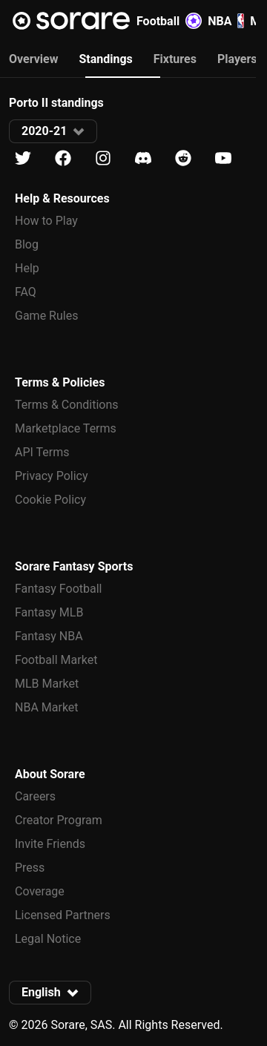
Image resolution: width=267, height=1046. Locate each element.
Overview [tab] (33, 59)
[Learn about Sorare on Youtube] (223, 158)
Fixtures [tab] (175, 59)
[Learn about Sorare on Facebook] (63, 158)
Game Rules (46, 316)
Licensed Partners (63, 915)
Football (169, 21)
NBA (226, 20)
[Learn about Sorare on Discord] (143, 158)
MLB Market (47, 684)
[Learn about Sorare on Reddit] (183, 158)
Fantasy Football (58, 589)
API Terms (42, 452)
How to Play (46, 221)
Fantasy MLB (49, 612)
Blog (27, 244)
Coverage (40, 891)
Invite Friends (50, 844)
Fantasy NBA (49, 636)
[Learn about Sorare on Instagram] (103, 158)
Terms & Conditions (67, 405)
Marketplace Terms (65, 428)
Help (27, 268)
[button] (53, 131)
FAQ (25, 292)
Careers (35, 796)
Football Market (56, 660)
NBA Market (47, 707)
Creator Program (58, 820)
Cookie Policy (50, 500)
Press (29, 868)
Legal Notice (48, 939)
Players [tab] (237, 59)
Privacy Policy (51, 476)
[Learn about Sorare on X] (23, 158)
